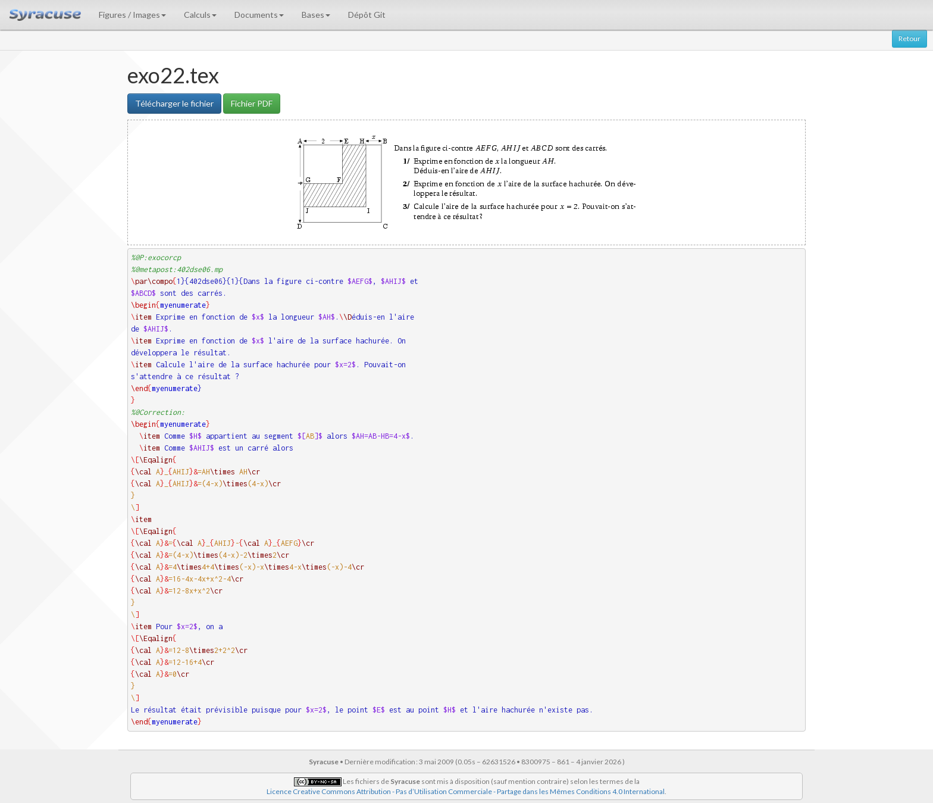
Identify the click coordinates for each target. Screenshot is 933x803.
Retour (909, 38)
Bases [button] (316, 15)
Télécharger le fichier (174, 103)
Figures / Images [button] (132, 15)
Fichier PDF (252, 103)
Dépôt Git (367, 15)
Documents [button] (259, 15)
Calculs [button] (200, 15)
